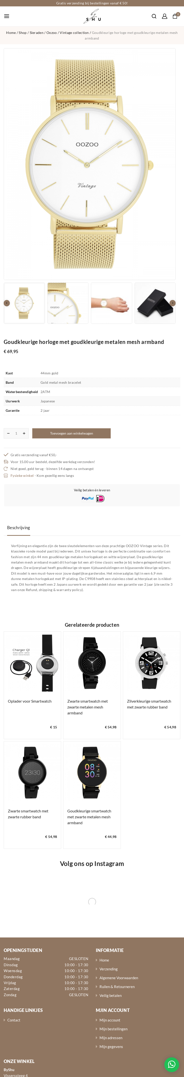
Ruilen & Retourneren (117, 986)
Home (104, 960)
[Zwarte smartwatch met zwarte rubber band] (32, 772)
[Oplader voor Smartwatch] (32, 663)
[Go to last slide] (7, 303)
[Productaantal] (16, 433)
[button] (24, 303)
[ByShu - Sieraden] (92, 16)
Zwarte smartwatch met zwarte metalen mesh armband (87, 707)
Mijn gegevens (111, 1046)
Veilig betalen (110, 995)
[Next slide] (173, 303)
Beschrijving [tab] (18, 527)
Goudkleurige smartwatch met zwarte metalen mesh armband (89, 816)
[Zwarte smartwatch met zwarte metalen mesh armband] (91, 663)
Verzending (108, 969)
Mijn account (109, 1020)
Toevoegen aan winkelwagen (71, 433)
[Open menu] (7, 16)
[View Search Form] (151, 16)
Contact (13, 1020)
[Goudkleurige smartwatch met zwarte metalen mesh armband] (91, 772)
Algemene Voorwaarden (118, 978)
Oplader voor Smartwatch (30, 701)
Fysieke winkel (22, 475)
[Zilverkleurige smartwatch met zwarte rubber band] (151, 663)
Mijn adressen (110, 1037)
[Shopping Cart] (176, 16)
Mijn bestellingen (113, 1029)
